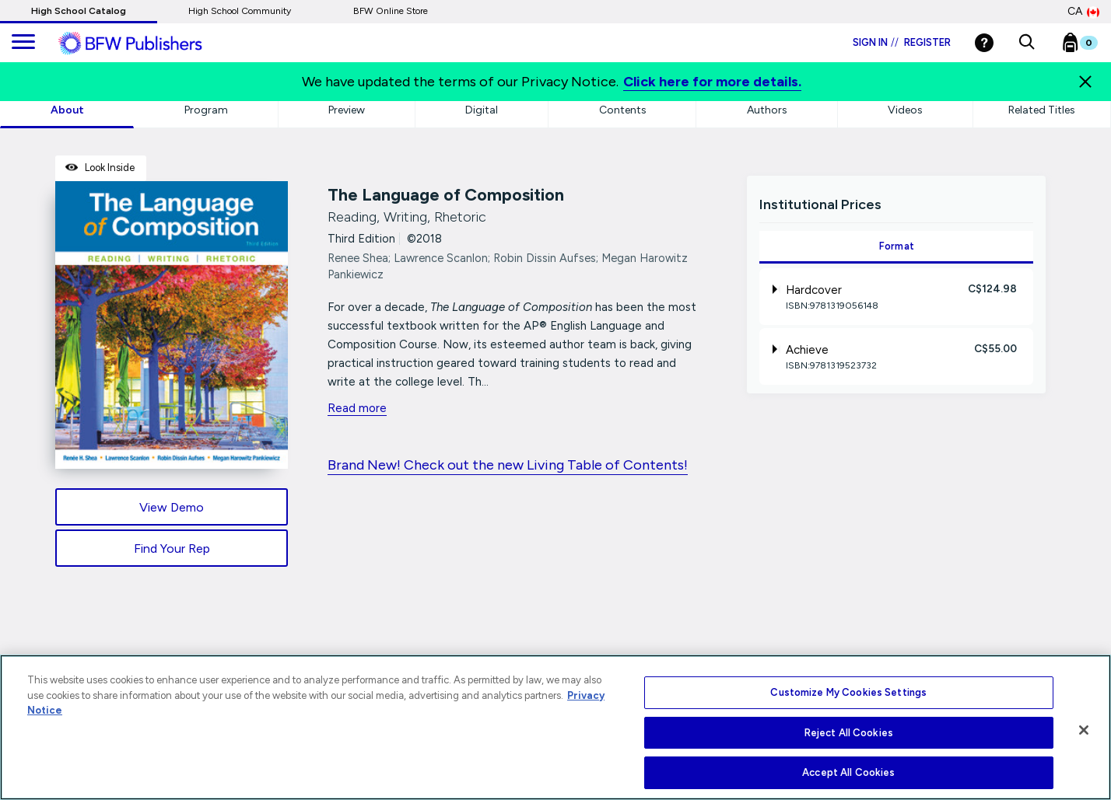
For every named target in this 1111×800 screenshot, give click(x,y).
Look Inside (100, 167)
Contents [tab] (623, 110)
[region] (555, 727)
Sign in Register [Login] (902, 42)
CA (1083, 12)
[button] (1026, 42)
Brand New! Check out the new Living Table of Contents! (508, 464)
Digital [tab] (481, 110)
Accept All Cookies (848, 772)
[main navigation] (23, 42)
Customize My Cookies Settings (848, 692)
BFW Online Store (390, 10)
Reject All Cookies (848, 733)
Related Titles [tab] (1041, 110)
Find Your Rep (172, 548)
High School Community (239, 10)
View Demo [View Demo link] (171, 507)
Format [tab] (897, 246)
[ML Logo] (147, 43)
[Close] (1085, 81)
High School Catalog (78, 10)
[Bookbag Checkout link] (1089, 46)
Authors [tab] (767, 110)
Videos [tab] (905, 110)
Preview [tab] (346, 110)
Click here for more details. (712, 81)
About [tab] (67, 110)
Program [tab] (206, 110)
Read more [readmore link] (357, 408)
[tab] (896, 296)
